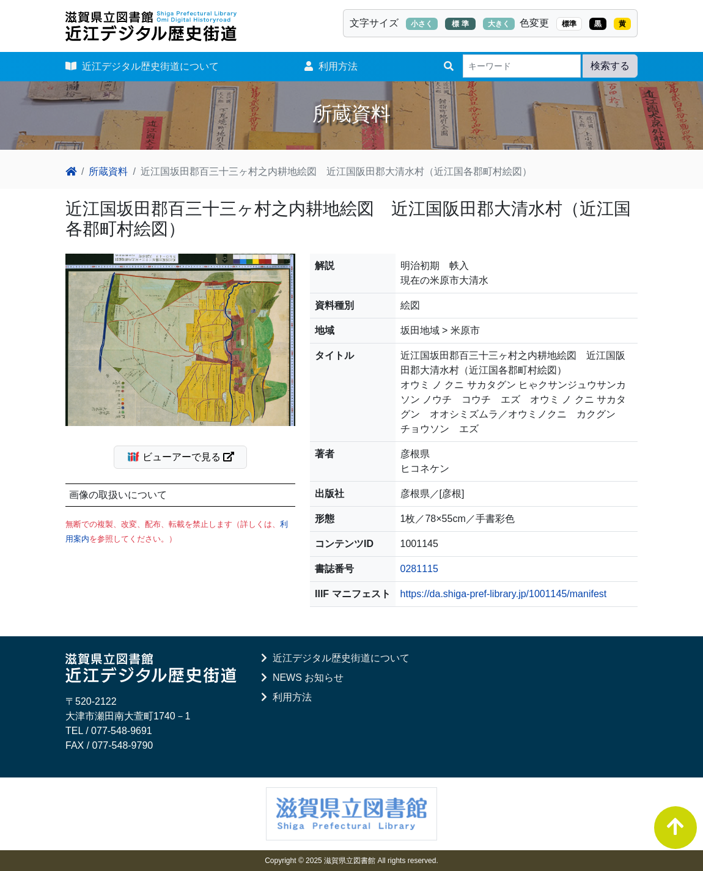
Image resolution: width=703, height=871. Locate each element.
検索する (610, 66)
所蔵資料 (108, 171)
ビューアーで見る (186, 456)
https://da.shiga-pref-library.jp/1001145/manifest (503, 594)
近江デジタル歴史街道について (142, 66)
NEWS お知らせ (302, 677)
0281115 (419, 569)
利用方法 (331, 66)
